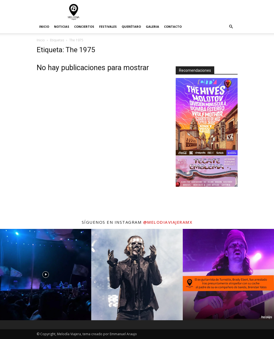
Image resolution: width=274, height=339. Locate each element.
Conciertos (84, 26)
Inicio (44, 26)
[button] (231, 26)
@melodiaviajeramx (168, 222)
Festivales (108, 26)
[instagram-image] (45, 274)
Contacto (173, 26)
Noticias (61, 26)
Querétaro (131, 26)
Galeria (152, 26)
